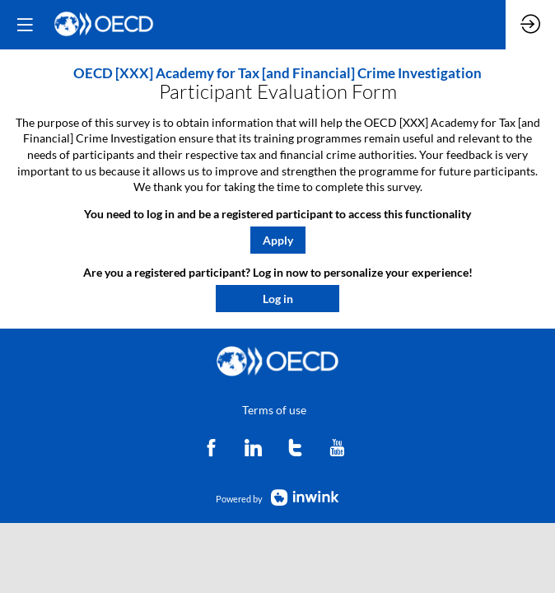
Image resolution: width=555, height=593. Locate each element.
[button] (277, 240)
